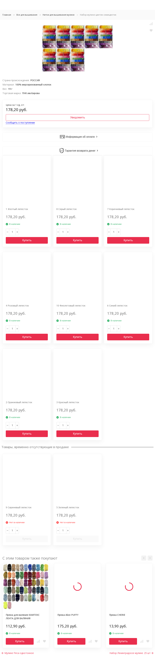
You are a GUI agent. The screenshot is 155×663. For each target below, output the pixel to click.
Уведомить (77, 117)
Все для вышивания (26, 14)
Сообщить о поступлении (20, 122)
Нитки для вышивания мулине (59, 14)
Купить (26, 240)
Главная (6, 14)
